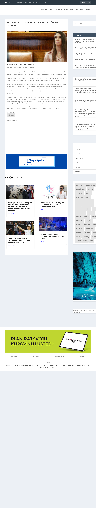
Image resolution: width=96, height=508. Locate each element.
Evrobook (56, 366)
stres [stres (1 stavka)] (78, 238)
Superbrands (32, 366)
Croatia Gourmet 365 (42, 366)
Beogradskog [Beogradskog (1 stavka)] (90, 186)
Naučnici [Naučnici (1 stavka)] (87, 210)
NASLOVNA (43, 10)
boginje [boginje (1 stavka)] (90, 190)
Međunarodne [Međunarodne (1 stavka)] (87, 206)
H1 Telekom (24, 366)
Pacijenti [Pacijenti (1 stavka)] (89, 222)
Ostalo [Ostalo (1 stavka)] (86, 218)
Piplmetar (62, 366)
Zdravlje (79, 10)
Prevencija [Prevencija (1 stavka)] (79, 230)
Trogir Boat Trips (89, 311)
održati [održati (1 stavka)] (79, 218)
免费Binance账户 (80, 80)
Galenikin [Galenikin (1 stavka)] (79, 198)
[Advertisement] (41, 138)
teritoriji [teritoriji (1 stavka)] (86, 238)
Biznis (87, 10)
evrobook (15, 30)
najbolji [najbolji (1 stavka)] (79, 210)
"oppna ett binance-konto (83, 90)
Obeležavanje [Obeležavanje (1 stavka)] (80, 214)
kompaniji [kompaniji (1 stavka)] (79, 202)
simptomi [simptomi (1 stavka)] (79, 234)
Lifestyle (77, 151)
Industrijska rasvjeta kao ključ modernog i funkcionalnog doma (85, 67)
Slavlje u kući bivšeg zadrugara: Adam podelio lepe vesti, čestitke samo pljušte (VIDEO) (53, 206)
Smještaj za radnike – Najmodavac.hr (75, 366)
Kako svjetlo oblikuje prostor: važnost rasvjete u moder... (32, 2)
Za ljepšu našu (16, 366)
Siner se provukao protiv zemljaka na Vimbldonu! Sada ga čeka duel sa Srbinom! (20, 241)
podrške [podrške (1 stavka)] (87, 226)
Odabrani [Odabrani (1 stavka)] (91, 214)
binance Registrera (81, 126)
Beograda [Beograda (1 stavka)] (79, 186)
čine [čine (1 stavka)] (91, 242)
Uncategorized (79, 159)
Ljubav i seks (69, 10)
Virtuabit (51, 366)
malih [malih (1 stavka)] (78, 206)
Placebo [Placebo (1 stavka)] (79, 226)
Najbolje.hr (9, 366)
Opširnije (11, 116)
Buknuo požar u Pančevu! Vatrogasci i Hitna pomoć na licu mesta (53, 238)
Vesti (51, 10)
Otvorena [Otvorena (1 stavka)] (79, 222)
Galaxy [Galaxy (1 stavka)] (88, 194)
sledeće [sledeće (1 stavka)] (87, 234)
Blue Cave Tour (78, 311)
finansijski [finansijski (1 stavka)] (79, 194)
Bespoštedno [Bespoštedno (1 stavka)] (80, 190)
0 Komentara (36, 30)
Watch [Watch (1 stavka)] (78, 242)
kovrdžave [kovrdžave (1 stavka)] (89, 202)
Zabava (59, 10)
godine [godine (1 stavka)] (87, 198)
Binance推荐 (78, 111)
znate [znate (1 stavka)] (85, 242)
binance (77, 101)
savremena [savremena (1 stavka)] (89, 230)
